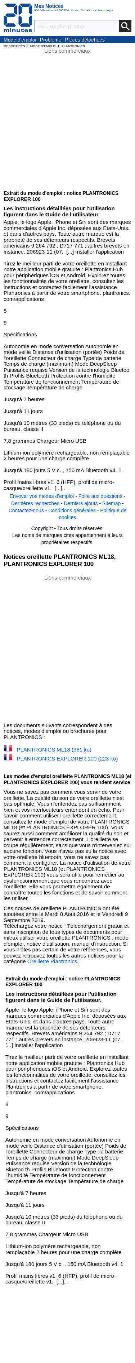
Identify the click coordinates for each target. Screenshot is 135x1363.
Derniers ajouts (81, 503)
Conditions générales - (74, 510)
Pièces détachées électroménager (85, 40)
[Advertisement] (67, 648)
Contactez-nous (26, 510)
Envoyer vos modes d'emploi (42, 496)
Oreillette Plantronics (52, 961)
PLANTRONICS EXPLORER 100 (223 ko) (67, 758)
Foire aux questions (100, 496)
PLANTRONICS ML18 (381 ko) (54, 750)
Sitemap (111, 503)
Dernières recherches (35, 503)
